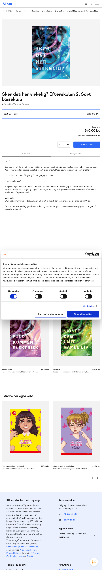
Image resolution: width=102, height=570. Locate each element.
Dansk (18, 11)
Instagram (60, 544)
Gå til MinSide (66, 504)
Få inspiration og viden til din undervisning (72, 470)
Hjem (3, 11)
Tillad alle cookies (83, 314)
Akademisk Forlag (28, 484)
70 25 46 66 (70, 448)
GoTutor (17, 487)
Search (90, 3)
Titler (10, 11)
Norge (36, 487)
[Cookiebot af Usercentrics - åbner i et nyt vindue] (87, 254)
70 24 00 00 (70, 529)
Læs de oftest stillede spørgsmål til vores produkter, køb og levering (23, 534)
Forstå (30, 490)
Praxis (9, 487)
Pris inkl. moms (84, 136)
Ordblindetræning (15, 490)
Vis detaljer (88, 306)
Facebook (66, 544)
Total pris (96, 127)
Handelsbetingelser (47, 562)
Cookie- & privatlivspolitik (28, 562)
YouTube (72, 544)
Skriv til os (69, 454)
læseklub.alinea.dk (13, 209)
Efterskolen (47, 11)
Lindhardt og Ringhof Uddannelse (22, 481)
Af (3, 104)
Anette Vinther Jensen (17, 104)
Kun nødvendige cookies (50, 314)
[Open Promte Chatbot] (94, 562)
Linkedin (79, 544)
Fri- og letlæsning (31, 11)
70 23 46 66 (18, 513)
